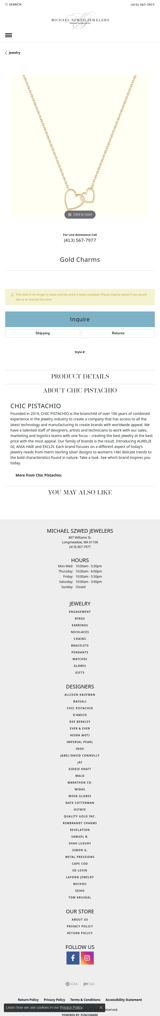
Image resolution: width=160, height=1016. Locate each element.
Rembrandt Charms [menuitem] (80, 823)
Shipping (43, 333)
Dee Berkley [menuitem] (80, 722)
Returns (118, 333)
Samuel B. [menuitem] (80, 836)
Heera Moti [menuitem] (80, 735)
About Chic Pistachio (80, 391)
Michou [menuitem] (80, 884)
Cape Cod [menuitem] (80, 863)
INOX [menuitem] (80, 749)
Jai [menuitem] (80, 762)
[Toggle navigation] (8, 35)
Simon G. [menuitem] (80, 850)
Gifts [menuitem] (80, 672)
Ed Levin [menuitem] (79, 870)
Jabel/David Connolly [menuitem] (79, 755)
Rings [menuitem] (80, 618)
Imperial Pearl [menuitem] (80, 742)
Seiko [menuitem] (80, 891)
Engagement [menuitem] (80, 612)
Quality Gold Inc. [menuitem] (80, 816)
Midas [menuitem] (80, 789)
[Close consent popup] (101, 1007)
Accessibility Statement (123, 1000)
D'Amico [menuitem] (80, 715)
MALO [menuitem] (80, 776)
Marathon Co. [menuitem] (80, 782)
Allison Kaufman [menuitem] (79, 694)
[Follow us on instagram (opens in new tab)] (87, 958)
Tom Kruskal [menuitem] (80, 897)
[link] (142, 4)
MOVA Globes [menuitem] (80, 796)
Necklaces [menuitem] (80, 632)
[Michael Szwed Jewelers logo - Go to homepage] (80, 20)
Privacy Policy (80, 926)
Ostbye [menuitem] (80, 809)
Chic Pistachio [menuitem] (80, 708)
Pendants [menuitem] (79, 652)
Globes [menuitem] (80, 666)
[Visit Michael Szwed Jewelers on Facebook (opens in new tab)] (72, 958)
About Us (80, 919)
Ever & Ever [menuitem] (80, 728)
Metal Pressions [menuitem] (80, 857)
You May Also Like (80, 493)
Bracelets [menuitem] (80, 645)
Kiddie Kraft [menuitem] (80, 769)
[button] (13, 4)
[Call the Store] (80, 547)
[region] (80, 146)
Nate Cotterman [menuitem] (80, 803)
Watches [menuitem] (80, 659)
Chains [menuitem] (80, 639)
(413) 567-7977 (80, 240)
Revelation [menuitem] (80, 830)
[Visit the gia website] (71, 984)
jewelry (14, 52)
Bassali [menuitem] (79, 701)
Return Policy (80, 933)
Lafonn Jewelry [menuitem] (80, 877)
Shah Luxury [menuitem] (80, 843)
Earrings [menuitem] (80, 625)
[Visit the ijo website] (89, 984)
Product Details (80, 377)
